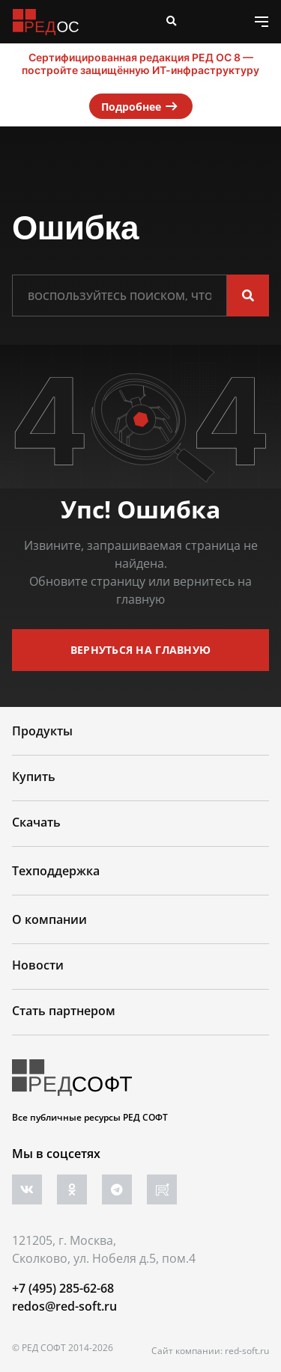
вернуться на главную (140, 650)
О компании (49, 919)
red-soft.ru (247, 1350)
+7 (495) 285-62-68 (63, 1288)
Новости (38, 965)
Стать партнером (63, 1010)
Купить (33, 776)
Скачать (36, 822)
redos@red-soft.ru (64, 1306)
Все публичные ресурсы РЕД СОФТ (90, 1117)
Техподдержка (56, 871)
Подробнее (141, 106)
